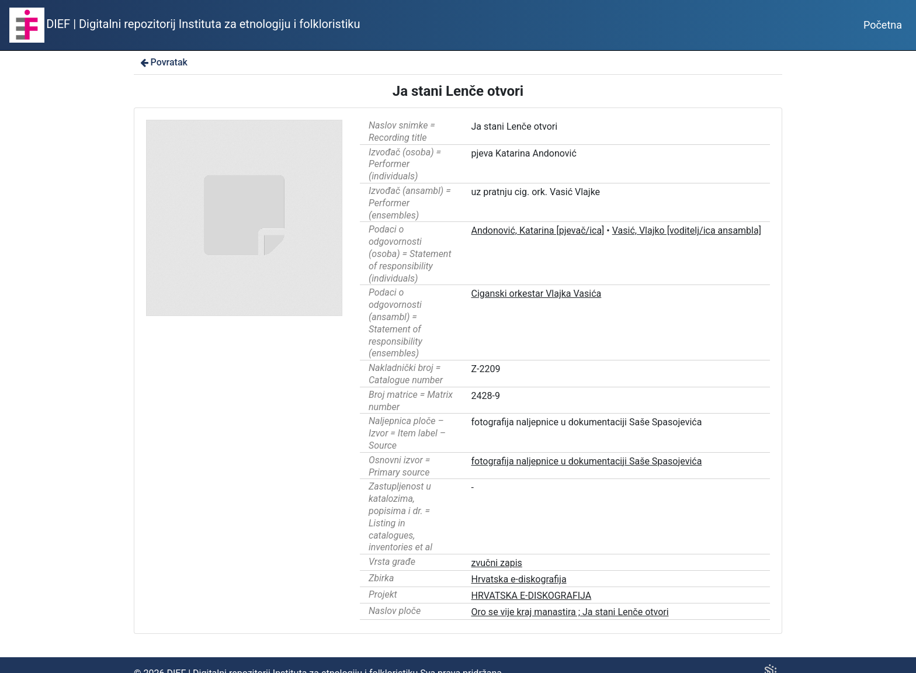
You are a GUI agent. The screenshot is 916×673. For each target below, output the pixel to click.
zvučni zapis (496, 562)
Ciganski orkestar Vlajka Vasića (536, 293)
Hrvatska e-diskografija (519, 579)
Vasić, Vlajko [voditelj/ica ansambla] (686, 230)
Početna (882, 25)
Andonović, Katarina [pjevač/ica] (538, 230)
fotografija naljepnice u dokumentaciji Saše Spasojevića (586, 461)
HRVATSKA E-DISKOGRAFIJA (531, 595)
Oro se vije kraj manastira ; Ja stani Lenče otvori (570, 612)
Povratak (163, 62)
